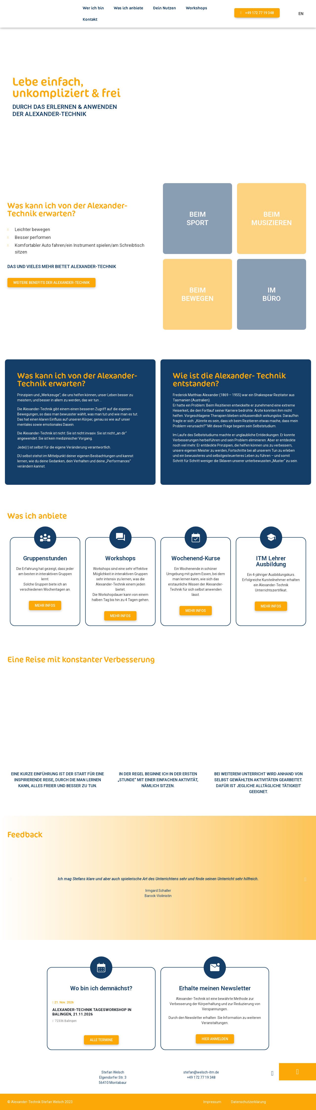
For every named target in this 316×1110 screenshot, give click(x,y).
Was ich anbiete (128, 8)
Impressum (212, 1102)
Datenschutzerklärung (248, 1102)
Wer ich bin (93, 8)
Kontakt (90, 19)
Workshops (196, 8)
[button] (11, 879)
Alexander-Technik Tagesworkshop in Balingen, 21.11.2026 (91, 1012)
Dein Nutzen (164, 8)
